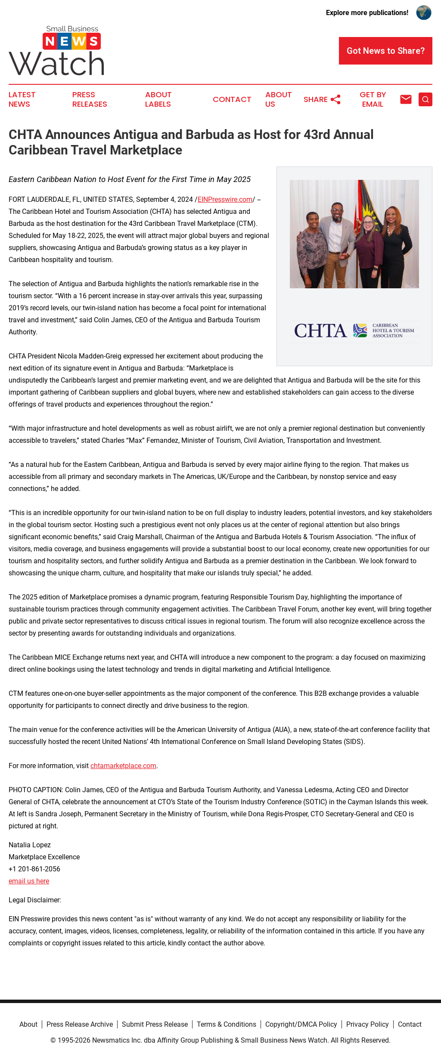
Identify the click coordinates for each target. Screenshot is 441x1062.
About (28, 1024)
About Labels (158, 99)
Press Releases (89, 99)
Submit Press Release (155, 1024)
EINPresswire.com (225, 199)
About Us (278, 99)
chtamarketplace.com (123, 766)
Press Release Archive (80, 1024)
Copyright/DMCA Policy (301, 1024)
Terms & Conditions (226, 1024)
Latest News (22, 99)
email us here (29, 881)
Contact (232, 99)
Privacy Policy (367, 1024)
